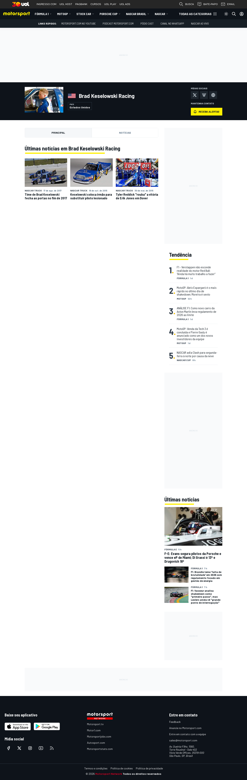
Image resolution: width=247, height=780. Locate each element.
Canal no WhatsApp (172, 23)
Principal (58, 132)
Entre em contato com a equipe (187, 734)
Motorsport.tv (95, 724)
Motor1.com (94, 730)
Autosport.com (96, 742)
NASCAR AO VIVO (200, 23)
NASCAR (160, 14)
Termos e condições (95, 768)
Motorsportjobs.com (99, 736)
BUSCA (186, 4)
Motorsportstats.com (100, 748)
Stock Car (83, 14)
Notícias (125, 132)
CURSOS (96, 4)
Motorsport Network (108, 773)
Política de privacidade (149, 768)
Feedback (175, 721)
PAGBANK (81, 4)
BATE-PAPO (207, 4)
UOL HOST (65, 4)
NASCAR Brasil (136, 14)
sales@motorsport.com (183, 740)
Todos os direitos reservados (142, 773)
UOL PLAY (110, 4)
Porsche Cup (109, 14)
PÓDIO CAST (147, 23)
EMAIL (228, 4)
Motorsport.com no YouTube (78, 23)
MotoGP (62, 14)
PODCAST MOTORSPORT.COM (118, 23)
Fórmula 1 (42, 14)
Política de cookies (122, 768)
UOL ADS (124, 4)
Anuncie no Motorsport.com (185, 728)
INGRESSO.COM (46, 4)
